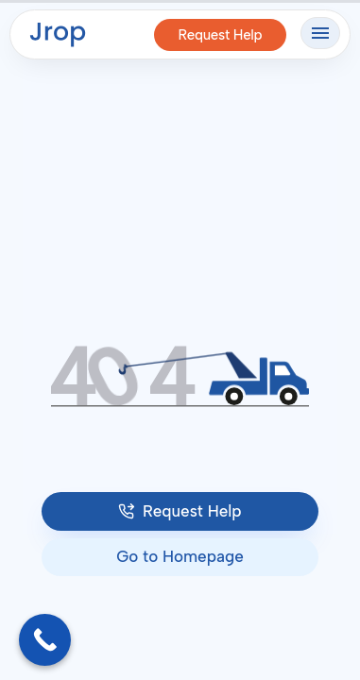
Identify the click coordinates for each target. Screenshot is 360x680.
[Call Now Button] (45, 640)
